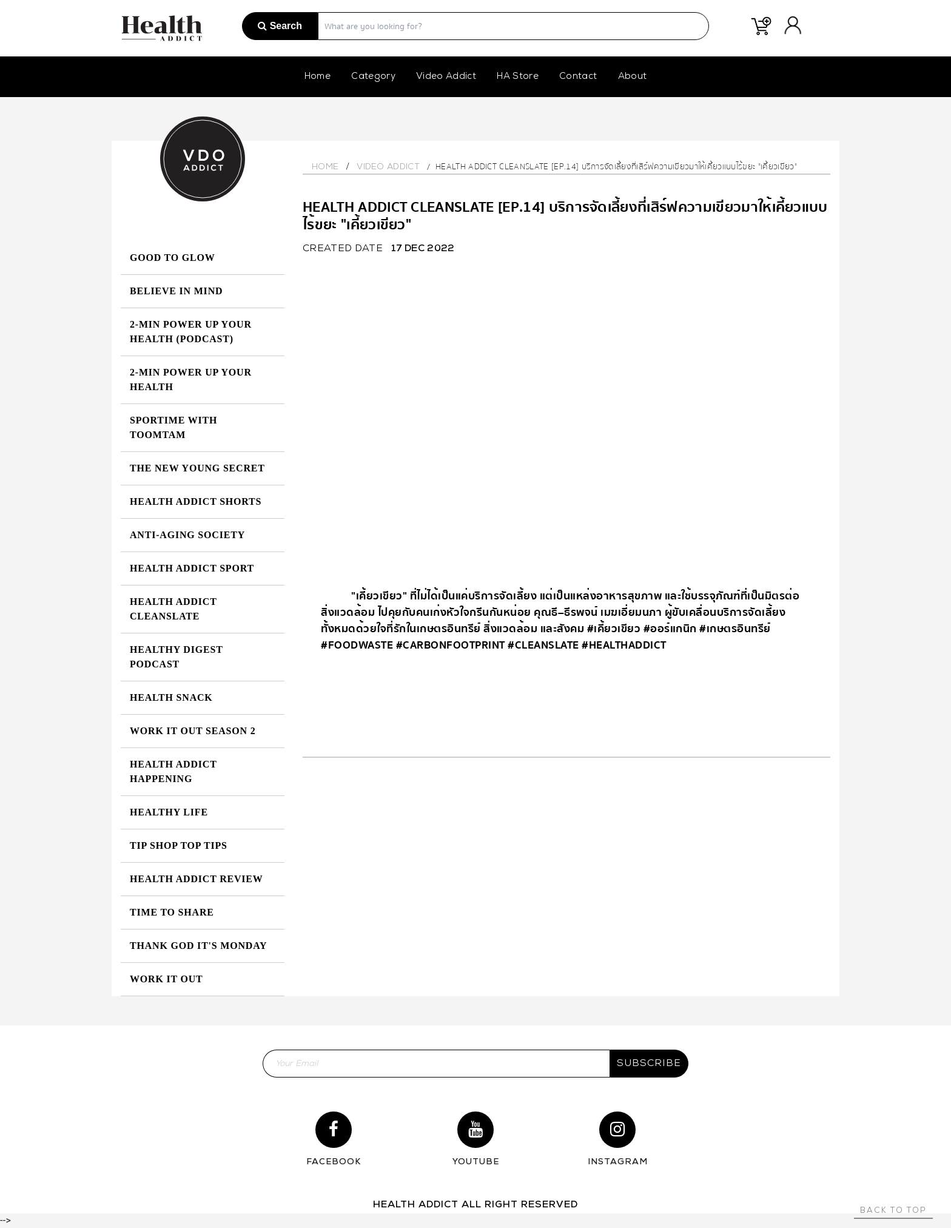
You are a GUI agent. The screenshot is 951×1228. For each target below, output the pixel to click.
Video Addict (446, 76)
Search (280, 26)
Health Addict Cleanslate (173, 608)
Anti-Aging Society (187, 535)
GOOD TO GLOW (172, 257)
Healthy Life (169, 812)
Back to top (893, 1211)
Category (373, 76)
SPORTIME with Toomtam (173, 427)
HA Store (518, 76)
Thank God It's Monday (198, 945)
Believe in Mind (176, 291)
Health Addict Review (196, 879)
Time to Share (172, 912)
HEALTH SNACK (171, 697)
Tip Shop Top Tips (178, 845)
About (632, 76)
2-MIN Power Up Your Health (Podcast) (191, 331)
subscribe (649, 1063)
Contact (578, 76)
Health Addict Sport (192, 568)
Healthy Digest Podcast (176, 656)
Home (317, 76)
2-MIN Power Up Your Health (191, 379)
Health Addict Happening (173, 771)
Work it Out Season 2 (192, 731)
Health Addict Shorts (195, 501)
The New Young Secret (197, 468)
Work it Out (166, 979)
